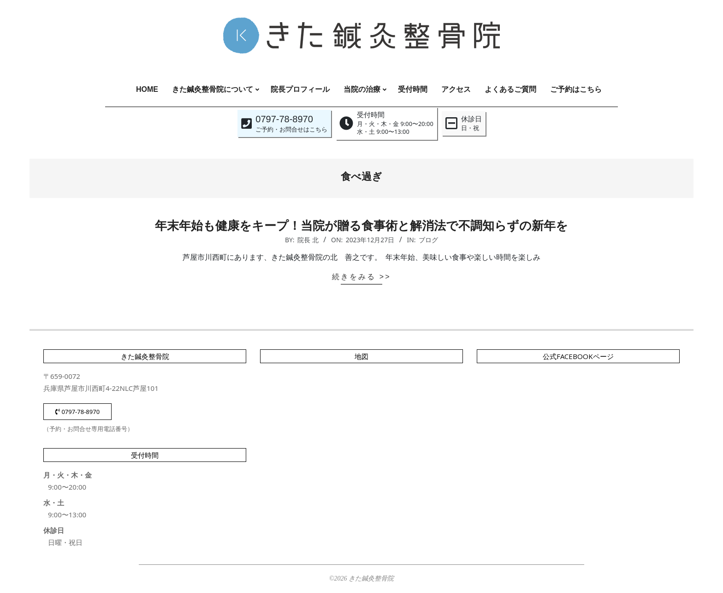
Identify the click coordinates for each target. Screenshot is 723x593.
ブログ (428, 239)
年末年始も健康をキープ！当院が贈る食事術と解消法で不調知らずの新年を (361, 226)
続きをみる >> (361, 277)
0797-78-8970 (77, 411)
